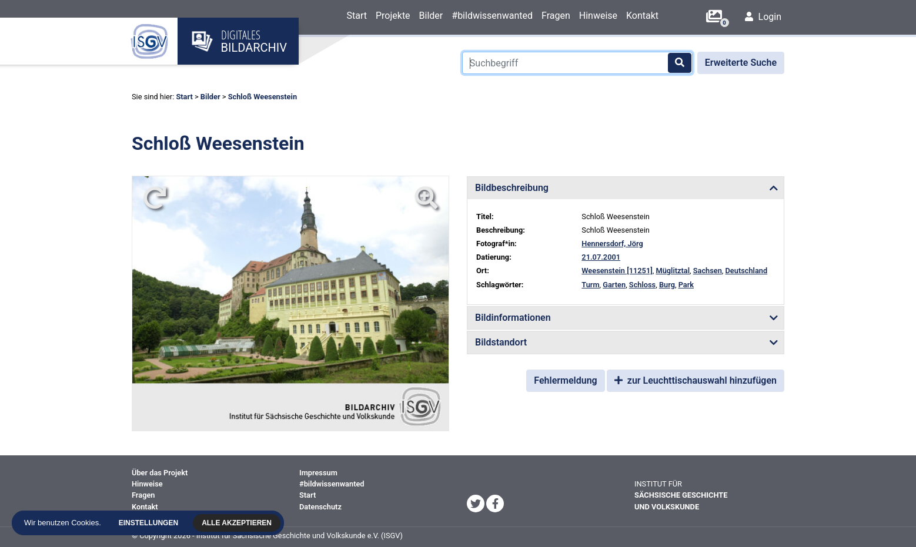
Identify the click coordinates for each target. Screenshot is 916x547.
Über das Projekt (160, 472)
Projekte (393, 15)
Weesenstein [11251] (616, 270)
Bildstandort (501, 342)
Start (356, 15)
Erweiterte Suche (741, 62)
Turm (590, 284)
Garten (614, 284)
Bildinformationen (513, 317)
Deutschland (747, 270)
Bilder (431, 15)
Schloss (642, 284)
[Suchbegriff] (577, 63)
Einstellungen (150, 523)
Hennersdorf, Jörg (612, 243)
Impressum (318, 472)
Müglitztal (673, 270)
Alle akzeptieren (238, 523)
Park (686, 284)
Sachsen (707, 270)
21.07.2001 (600, 257)
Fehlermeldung (565, 380)
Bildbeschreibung (512, 187)
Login (763, 16)
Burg (667, 284)
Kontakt (642, 15)
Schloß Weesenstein (262, 96)
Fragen (555, 15)
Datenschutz (320, 506)
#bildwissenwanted (492, 15)
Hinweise (598, 15)
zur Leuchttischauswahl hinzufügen (695, 380)
